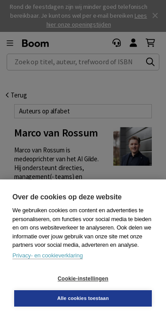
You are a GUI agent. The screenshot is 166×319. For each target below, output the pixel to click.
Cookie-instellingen (83, 279)
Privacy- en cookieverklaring (47, 255)
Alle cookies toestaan (83, 298)
